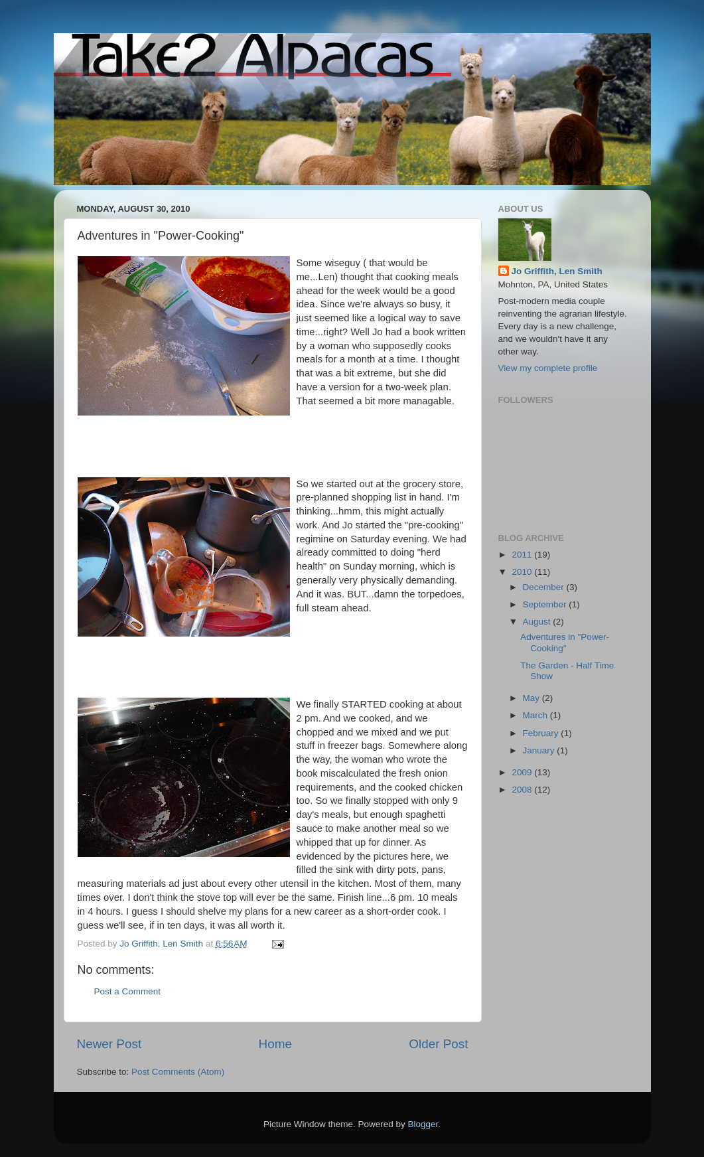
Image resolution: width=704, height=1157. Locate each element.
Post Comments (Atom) (177, 1072)
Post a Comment (127, 991)
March (536, 715)
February (542, 733)
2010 (523, 572)
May (532, 698)
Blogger (423, 1124)
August (538, 622)
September (546, 604)
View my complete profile (548, 368)
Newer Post (109, 1044)
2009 (523, 772)
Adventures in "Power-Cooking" (564, 642)
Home (275, 1044)
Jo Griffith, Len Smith (557, 271)
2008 (523, 790)
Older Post (438, 1044)
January (540, 750)
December (545, 587)
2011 (523, 555)
